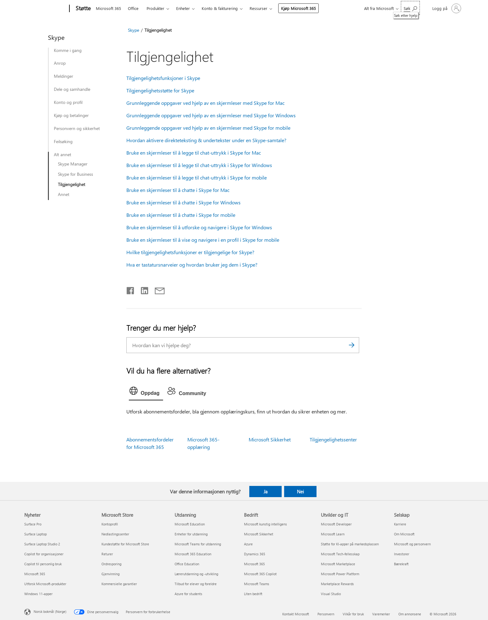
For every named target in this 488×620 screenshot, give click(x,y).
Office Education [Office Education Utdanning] (187, 564)
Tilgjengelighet (71, 184)
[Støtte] (82, 8)
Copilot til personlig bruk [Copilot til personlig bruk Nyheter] (43, 564)
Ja (266, 491)
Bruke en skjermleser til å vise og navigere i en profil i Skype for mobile (202, 239)
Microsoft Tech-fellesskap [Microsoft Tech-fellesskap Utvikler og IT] (340, 554)
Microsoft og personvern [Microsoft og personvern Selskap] (412, 544)
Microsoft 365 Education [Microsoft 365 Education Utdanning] (193, 554)
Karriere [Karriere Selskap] (400, 524)
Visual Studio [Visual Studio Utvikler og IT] (331, 593)
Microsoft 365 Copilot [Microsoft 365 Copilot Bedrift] (260, 573)
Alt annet (62, 154)
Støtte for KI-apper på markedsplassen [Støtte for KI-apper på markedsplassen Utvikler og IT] (350, 544)
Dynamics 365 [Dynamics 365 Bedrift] (254, 554)
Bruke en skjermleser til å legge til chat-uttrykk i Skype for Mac (193, 152)
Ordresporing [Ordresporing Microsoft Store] (111, 564)
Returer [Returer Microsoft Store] (107, 554)
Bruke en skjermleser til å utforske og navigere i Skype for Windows (199, 227)
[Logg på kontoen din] (446, 8)
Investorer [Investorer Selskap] (401, 554)
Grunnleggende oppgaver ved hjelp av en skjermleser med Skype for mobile (208, 127)
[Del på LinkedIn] (142, 289)
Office (133, 8)
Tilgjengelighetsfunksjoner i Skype (163, 78)
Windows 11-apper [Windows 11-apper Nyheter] (38, 593)
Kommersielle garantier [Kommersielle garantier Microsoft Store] (119, 583)
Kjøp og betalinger (71, 115)
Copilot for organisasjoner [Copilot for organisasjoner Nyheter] (43, 554)
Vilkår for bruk (353, 614)
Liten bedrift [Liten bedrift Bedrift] (253, 593)
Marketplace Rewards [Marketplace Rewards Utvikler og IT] (337, 583)
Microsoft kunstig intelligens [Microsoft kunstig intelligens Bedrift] (265, 524)
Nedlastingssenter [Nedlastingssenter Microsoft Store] (115, 534)
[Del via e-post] (157, 289)
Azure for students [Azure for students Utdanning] (188, 593)
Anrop (60, 63)
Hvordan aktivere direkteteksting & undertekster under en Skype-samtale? (206, 140)
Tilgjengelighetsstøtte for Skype (160, 90)
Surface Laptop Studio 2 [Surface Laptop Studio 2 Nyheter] (42, 544)
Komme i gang (68, 50)
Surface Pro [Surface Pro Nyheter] (32, 524)
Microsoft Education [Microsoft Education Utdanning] (190, 524)
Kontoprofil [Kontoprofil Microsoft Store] (109, 524)
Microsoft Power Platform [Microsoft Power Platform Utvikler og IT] (340, 573)
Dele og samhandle (72, 89)
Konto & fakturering (220, 8)
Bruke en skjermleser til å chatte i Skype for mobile (180, 215)
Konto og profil (68, 102)
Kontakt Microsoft (295, 614)
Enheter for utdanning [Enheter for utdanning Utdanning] (191, 534)
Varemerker (381, 614)
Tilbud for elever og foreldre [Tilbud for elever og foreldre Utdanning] (196, 583)
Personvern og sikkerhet (77, 128)
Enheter (183, 8)
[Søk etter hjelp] (410, 8)
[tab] (146, 392)
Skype (133, 30)
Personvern (325, 614)
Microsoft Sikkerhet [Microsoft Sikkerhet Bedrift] (258, 534)
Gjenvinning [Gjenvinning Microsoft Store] (110, 573)
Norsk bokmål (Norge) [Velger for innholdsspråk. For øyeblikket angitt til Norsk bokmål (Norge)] (50, 611)
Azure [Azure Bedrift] (248, 544)
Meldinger (63, 76)
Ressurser (258, 8)
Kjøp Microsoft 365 (298, 8)
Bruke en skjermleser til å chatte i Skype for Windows (183, 202)
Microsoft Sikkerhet (270, 439)
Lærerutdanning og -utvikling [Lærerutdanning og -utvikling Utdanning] (196, 573)
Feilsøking (63, 141)
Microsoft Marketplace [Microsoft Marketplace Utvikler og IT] (338, 564)
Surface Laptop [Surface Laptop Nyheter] (35, 534)
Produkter (155, 8)
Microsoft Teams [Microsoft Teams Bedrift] (256, 583)
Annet (63, 194)
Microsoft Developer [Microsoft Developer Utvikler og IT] (336, 524)
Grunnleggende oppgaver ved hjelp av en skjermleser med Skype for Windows (211, 115)
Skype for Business (75, 174)
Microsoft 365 (108, 8)
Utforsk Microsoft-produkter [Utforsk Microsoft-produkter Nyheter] (45, 583)
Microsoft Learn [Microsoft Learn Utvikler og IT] (333, 534)
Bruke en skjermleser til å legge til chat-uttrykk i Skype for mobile (196, 177)
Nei (300, 491)
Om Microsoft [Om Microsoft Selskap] (404, 534)
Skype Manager (72, 164)
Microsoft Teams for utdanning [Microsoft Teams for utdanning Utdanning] (198, 544)
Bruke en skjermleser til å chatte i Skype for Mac (177, 190)
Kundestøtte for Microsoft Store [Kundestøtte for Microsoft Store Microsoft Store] (125, 544)
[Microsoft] (45, 8)
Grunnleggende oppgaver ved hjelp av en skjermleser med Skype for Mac (205, 103)
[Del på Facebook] (130, 289)
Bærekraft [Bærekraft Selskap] (401, 564)
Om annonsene (409, 614)
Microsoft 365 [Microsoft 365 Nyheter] (34, 573)
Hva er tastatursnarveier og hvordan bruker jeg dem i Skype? (191, 264)
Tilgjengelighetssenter (333, 439)
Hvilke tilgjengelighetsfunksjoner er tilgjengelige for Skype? (190, 252)
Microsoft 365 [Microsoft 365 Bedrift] (254, 564)
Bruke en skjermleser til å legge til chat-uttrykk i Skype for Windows (199, 165)
